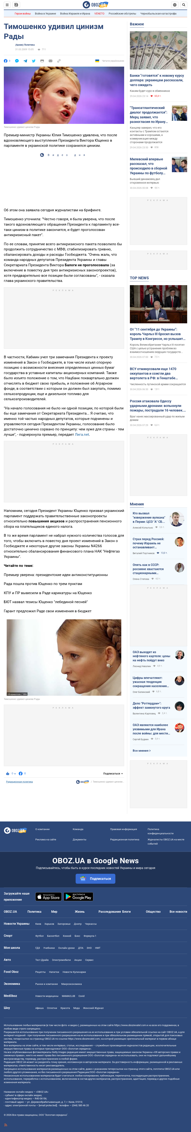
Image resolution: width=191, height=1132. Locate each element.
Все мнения (140, 750)
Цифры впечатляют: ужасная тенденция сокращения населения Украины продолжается (150, 682)
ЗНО (89, 947)
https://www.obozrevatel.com (130, 1025)
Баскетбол (53, 935)
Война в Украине (45, 13)
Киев (38, 923)
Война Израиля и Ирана (75, 13)
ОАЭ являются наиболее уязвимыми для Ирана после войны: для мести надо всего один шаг (150, 729)
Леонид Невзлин (142, 666)
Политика (34, 911)
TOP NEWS (139, 278)
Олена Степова (141, 579)
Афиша (39, 1008)
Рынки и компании (46, 984)
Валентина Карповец (144, 713)
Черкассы (91, 923)
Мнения (137, 504)
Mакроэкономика (71, 984)
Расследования (110, 911)
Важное (137, 24)
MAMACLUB (68, 996)
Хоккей (67, 935)
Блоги (126, 911)
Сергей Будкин (141, 739)
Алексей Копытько (143, 527)
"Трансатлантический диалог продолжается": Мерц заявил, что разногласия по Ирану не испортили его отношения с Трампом (148, 115)
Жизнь (80, 911)
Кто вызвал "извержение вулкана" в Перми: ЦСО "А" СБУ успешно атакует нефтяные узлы (149, 518)
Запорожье (63, 923)
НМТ (97, 947)
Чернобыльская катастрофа (158, 13)
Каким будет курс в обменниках (150, 90)
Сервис (89, 960)
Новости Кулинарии (74, 972)
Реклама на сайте (45, 839)
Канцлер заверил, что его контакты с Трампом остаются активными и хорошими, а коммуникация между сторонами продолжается (149, 135)
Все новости (178, 911)
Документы (79, 839)
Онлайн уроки (66, 947)
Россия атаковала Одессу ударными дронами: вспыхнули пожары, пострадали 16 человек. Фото (156, 406)
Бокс (77, 935)
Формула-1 (90, 935)
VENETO (99, 13)
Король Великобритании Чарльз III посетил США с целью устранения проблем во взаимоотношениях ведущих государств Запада (157, 348)
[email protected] (48, 1105)
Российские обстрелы (122, 13)
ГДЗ (37, 947)
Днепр (78, 923)
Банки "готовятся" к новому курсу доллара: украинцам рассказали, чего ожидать (157, 80)
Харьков (49, 923)
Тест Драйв (42, 960)
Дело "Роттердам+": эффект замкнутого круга (151, 705)
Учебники (49, 947)
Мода (76, 1008)
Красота (65, 1008)
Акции (78, 960)
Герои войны (23, 13)
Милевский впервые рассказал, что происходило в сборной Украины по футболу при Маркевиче (148, 166)
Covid (81, 996)
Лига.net (82, 434)
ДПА (80, 947)
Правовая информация (123, 829)
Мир (54, 911)
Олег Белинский (141, 692)
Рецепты (40, 972)
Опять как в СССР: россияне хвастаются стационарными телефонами (148, 569)
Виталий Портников (144, 553)
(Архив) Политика (25, 45)
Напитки (54, 972)
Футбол (39, 935)
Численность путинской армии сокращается (158, 384)
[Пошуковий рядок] (183, 5)
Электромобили (61, 960)
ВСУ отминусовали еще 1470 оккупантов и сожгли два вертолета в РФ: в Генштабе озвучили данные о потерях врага (157, 374)
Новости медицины (46, 996)
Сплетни (52, 1008)
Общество (153, 911)
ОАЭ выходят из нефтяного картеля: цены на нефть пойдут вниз (151, 656)
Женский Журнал (93, 1008)
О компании (42, 829)
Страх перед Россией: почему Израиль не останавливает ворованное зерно (148, 543)
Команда (78, 829)
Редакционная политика (19, 781)
